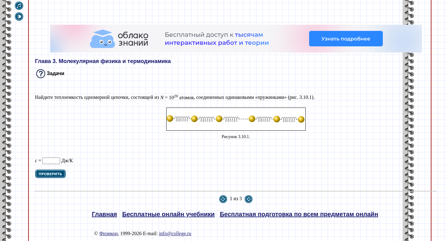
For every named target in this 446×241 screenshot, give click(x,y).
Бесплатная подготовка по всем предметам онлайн (299, 214)
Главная (104, 214)
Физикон (108, 233)
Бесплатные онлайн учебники (168, 214)
